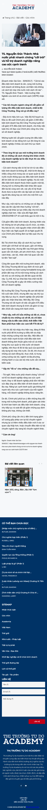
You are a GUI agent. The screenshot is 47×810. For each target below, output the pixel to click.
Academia (6, 621)
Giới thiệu (23, 798)
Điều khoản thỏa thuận (23, 802)
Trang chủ (9, 18)
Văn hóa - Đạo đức (10, 651)
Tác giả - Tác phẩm (10, 675)
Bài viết (19, 18)
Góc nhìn (29, 18)
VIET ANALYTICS (32, 807)
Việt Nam (6, 627)
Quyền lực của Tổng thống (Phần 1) (17, 555)
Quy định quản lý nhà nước (20, 72)
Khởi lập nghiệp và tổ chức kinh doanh (19, 657)
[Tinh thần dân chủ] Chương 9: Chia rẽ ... (20, 593)
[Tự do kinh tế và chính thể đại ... (16, 572)
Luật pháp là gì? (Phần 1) (13, 564)
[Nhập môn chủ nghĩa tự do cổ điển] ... (19, 528)
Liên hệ (37, 721)
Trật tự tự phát (8, 645)
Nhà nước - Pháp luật (11, 639)
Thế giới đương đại (10, 663)
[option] (23, 481)
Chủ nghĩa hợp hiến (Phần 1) (15, 537)
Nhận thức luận (9, 610)
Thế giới (5, 633)
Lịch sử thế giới (9, 669)
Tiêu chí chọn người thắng (14, 546)
